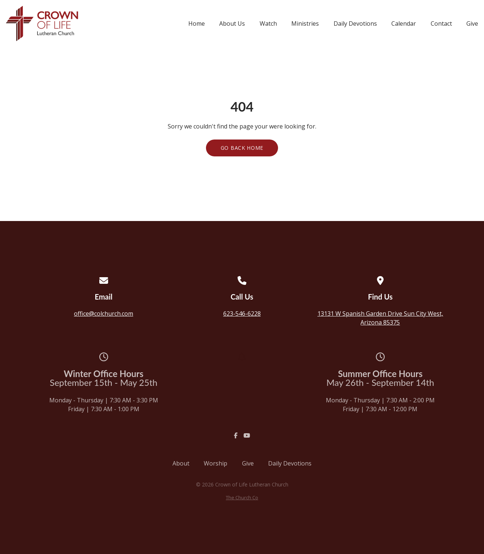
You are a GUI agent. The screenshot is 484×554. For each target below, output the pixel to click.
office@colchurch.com (103, 313)
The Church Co (242, 497)
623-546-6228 (242, 313)
